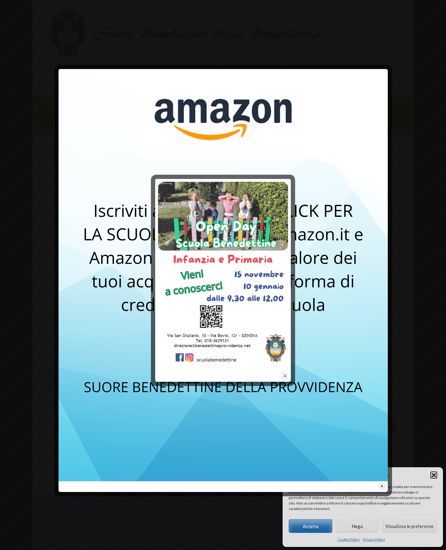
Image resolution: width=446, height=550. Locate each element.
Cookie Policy (349, 539)
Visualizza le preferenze (409, 526)
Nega (357, 526)
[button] (434, 475)
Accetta (311, 526)
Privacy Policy (374, 539)
